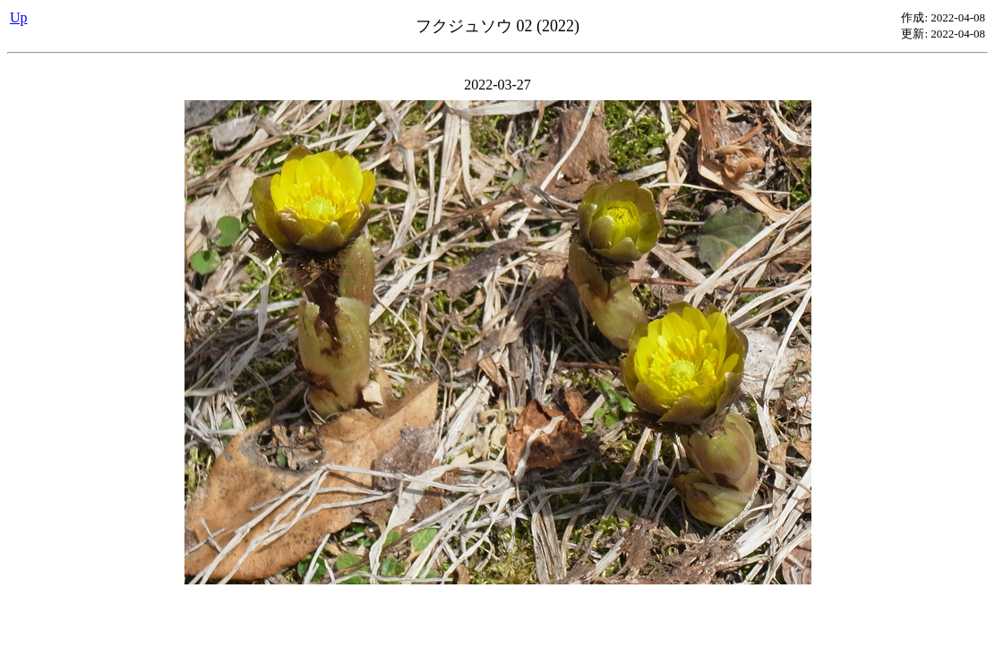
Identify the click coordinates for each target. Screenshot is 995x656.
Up (19, 17)
